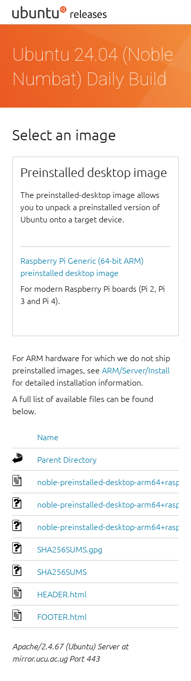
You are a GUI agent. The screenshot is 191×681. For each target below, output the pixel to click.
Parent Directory (67, 459)
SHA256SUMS (62, 571)
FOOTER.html (62, 616)
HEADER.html (62, 594)
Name (48, 437)
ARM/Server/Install (136, 370)
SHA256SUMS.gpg (69, 549)
